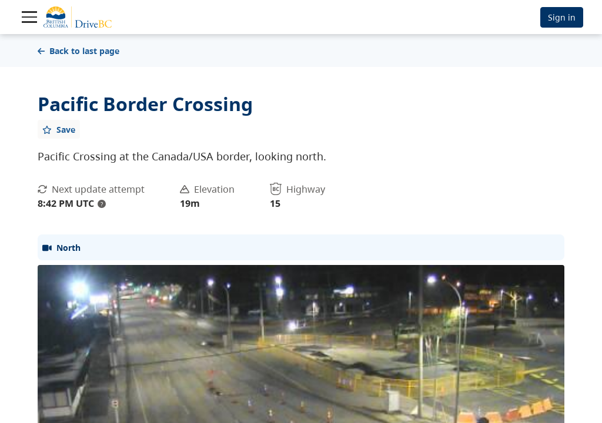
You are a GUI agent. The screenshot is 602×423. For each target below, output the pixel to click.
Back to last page (78, 50)
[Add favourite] (59, 129)
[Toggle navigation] (29, 17)
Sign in (562, 17)
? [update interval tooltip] (102, 204)
